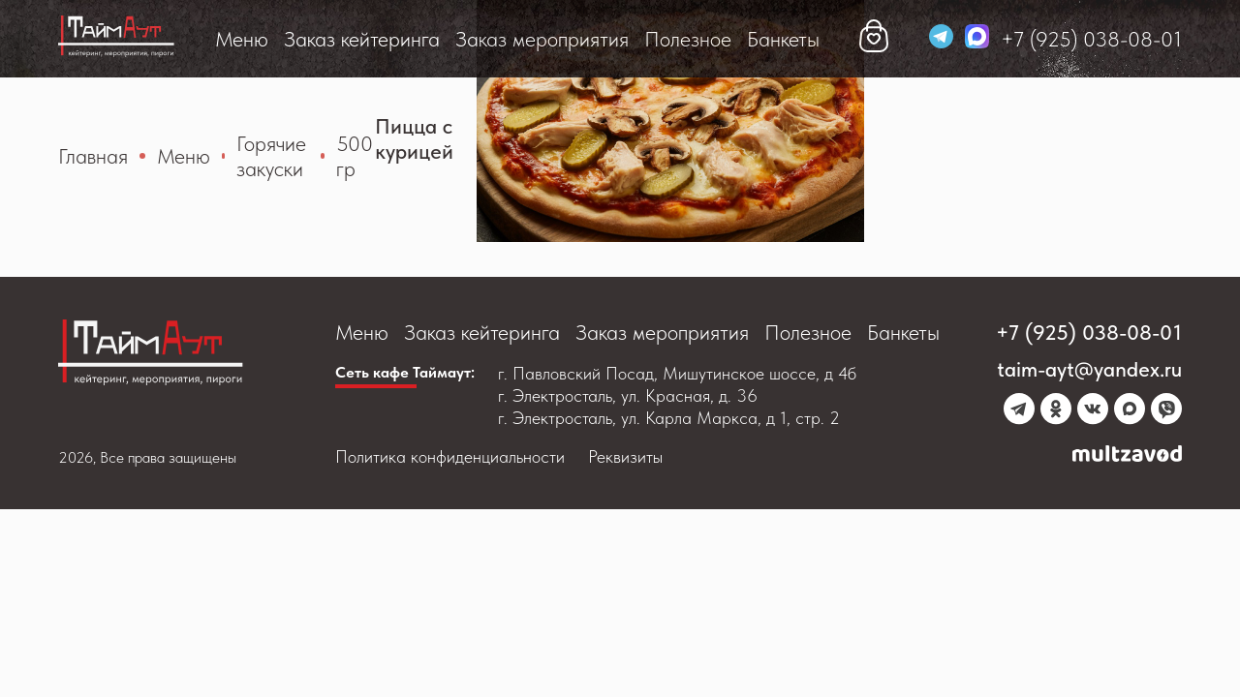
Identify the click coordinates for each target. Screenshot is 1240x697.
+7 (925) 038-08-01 (1091, 38)
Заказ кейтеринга (362, 38)
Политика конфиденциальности (450, 456)
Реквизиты (625, 456)
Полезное (687, 38)
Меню (241, 38)
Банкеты (783, 38)
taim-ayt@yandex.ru (1089, 368)
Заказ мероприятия (542, 38)
